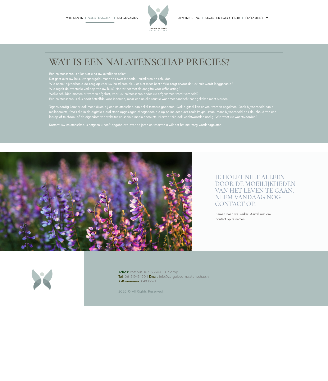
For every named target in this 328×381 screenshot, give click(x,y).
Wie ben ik (74, 18)
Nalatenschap (100, 18)
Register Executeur (222, 18)
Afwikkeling (189, 18)
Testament (257, 18)
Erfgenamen (127, 18)
